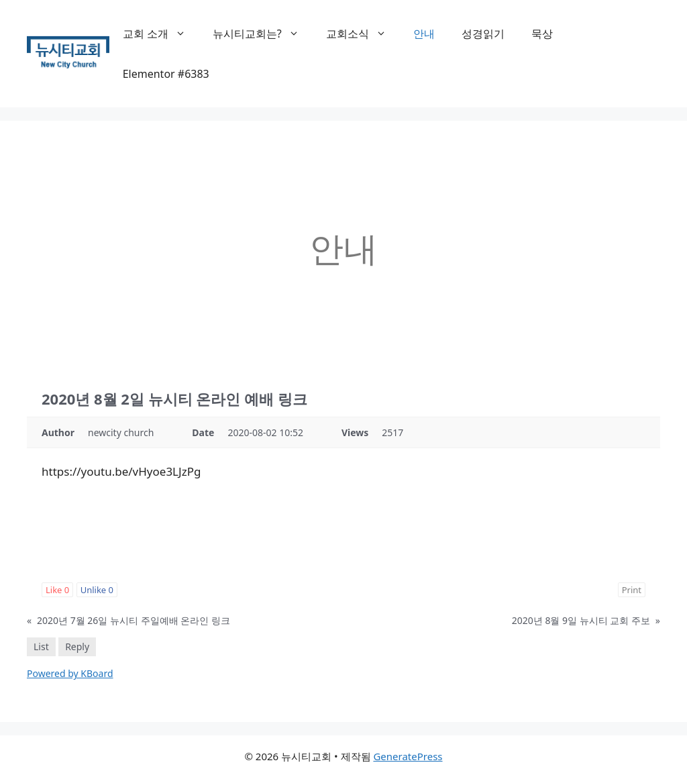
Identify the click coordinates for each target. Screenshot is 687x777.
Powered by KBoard (70, 673)
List (41, 646)
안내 (424, 33)
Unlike (97, 590)
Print (631, 590)
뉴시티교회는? (263, 33)
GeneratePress (407, 756)
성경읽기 (483, 33)
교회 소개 (161, 33)
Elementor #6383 (166, 73)
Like (57, 590)
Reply (77, 646)
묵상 (542, 33)
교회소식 (363, 33)
